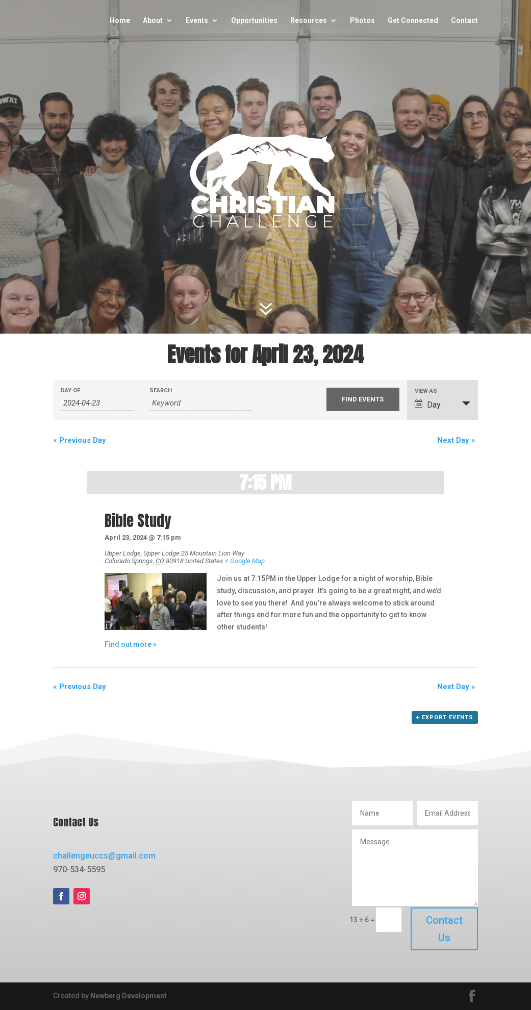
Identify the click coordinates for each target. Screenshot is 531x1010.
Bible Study (138, 521)
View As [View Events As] (426, 391)
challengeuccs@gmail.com (104, 856)
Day (428, 404)
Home (120, 20)
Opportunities (254, 20)
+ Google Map (245, 561)
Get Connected (413, 20)
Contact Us (444, 929)
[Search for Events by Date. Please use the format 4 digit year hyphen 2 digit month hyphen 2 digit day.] (97, 403)
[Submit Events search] (362, 399)
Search (160, 390)
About (153, 20)
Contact (464, 20)
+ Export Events (444, 717)
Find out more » (131, 644)
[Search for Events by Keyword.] (200, 403)
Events (197, 20)
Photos (362, 20)
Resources (308, 20)
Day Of (70, 390)
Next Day (456, 440)
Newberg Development (128, 996)
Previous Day (79, 440)
